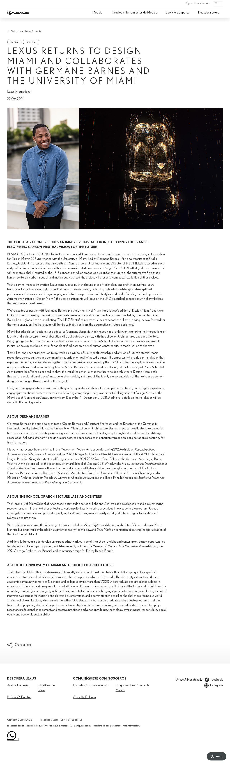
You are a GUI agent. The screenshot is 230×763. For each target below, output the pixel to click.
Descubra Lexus (208, 12)
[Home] (18, 4)
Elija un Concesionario (197, 3)
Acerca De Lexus (18, 685)
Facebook (216, 679)
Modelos (98, 12)
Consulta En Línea (84, 697)
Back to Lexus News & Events (25, 31)
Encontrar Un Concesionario (91, 685)
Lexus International (70, 720)
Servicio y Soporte (178, 12)
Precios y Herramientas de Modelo (134, 12)
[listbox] (218, 3)
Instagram (216, 685)
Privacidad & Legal (49, 720)
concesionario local (100, 725)
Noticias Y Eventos (19, 697)
